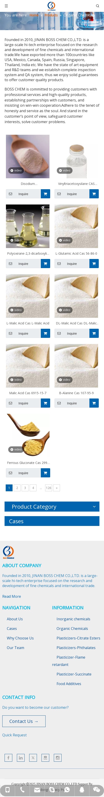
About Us (15, 618)
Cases (12, 628)
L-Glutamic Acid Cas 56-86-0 (76, 253)
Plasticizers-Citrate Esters (78, 638)
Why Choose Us (20, 638)
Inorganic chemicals (73, 618)
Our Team (15, 647)
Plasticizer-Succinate (74, 674)
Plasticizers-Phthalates (76, 647)
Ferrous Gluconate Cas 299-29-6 (27, 463)
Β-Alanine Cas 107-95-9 (76, 393)
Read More (11, 596)
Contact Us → (24, 721)
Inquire (17, 193)
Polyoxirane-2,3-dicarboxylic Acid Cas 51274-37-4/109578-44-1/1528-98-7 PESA (27, 254)
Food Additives (69, 683)
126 (48, 488)
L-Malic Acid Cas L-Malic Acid (27, 323)
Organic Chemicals (72, 628)
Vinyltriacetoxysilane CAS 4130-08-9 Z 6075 (76, 184)
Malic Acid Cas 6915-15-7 (27, 393)
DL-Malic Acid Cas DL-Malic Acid (76, 323)
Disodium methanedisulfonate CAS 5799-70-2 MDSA (28, 184)
